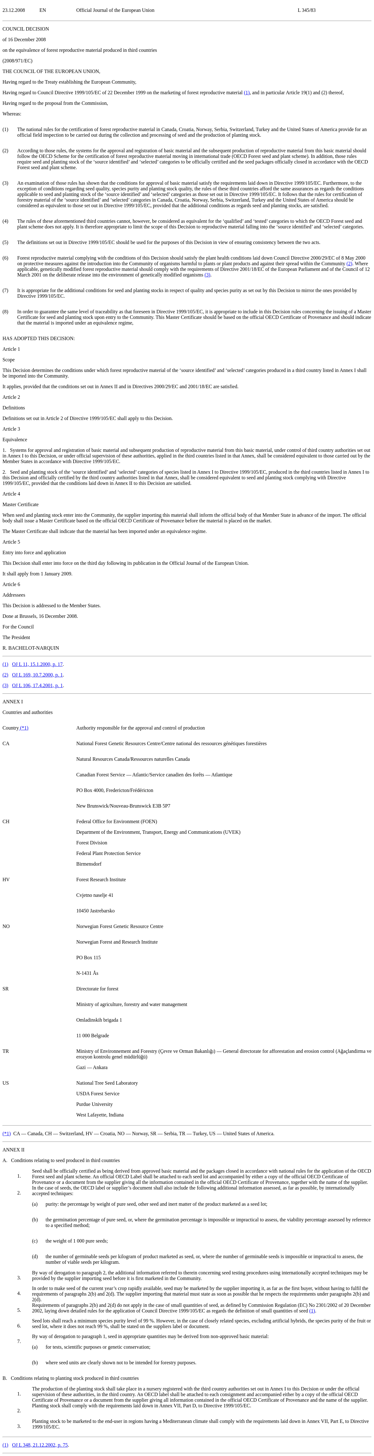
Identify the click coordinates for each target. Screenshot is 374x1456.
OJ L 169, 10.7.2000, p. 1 (37, 674)
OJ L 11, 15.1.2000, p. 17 (37, 664)
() (247, 92)
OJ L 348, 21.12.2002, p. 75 (40, 1445)
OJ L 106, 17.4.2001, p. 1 (37, 685)
